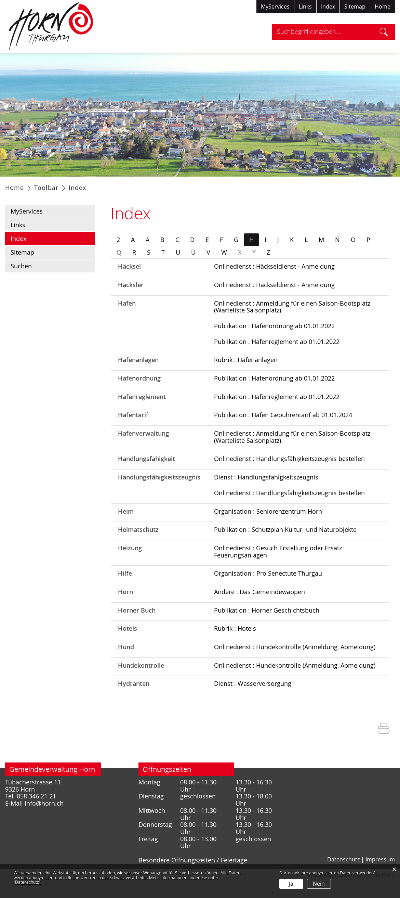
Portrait (57, 185)
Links (305, 6)
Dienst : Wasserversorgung (252, 700)
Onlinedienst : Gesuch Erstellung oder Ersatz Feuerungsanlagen (278, 568)
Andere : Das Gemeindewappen (259, 609)
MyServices (275, 6)
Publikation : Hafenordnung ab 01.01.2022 (274, 343)
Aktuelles (23, 185)
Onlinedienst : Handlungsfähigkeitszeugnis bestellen (289, 476)
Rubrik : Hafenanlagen (246, 377)
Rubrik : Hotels (235, 645)
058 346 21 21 (36, 813)
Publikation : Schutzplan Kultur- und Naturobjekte (285, 546)
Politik (87, 185)
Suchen (21, 283)
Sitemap (354, 6)
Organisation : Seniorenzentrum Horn (268, 528)
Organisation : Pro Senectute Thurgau (268, 590)
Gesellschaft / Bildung (180, 185)
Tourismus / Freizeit (286, 185)
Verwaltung (122, 185)
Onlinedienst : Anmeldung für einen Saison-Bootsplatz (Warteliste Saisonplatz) (292, 324)
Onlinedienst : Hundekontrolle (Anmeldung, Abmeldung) (294, 664)
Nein (319, 883)
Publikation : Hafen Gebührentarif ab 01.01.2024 (283, 432)
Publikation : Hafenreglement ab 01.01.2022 (276, 359)
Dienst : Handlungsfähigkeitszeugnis (266, 494)
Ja (291, 883)
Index (328, 6)
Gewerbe (235, 185)
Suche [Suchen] (384, 32)
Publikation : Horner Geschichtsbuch (266, 627)
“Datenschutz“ (27, 882)
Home (382, 6)
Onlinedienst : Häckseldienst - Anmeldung (274, 283)
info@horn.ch (44, 820)
